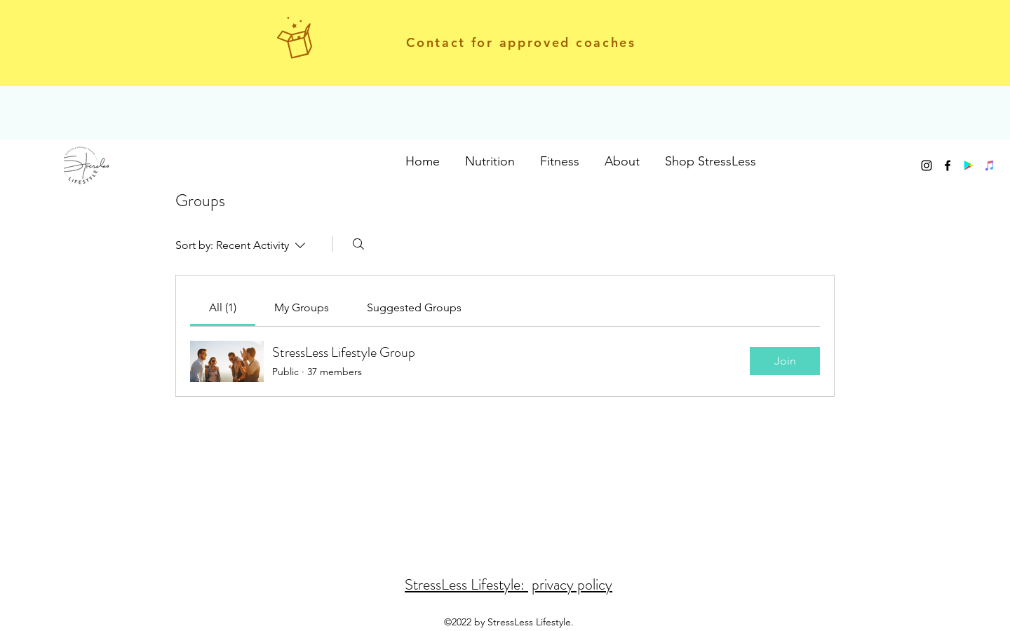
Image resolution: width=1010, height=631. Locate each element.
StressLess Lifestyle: (466, 584)
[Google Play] (969, 165)
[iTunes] (990, 165)
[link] (222, 307)
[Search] (358, 244)
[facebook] (948, 165)
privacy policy (572, 584)
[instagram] (927, 165)
